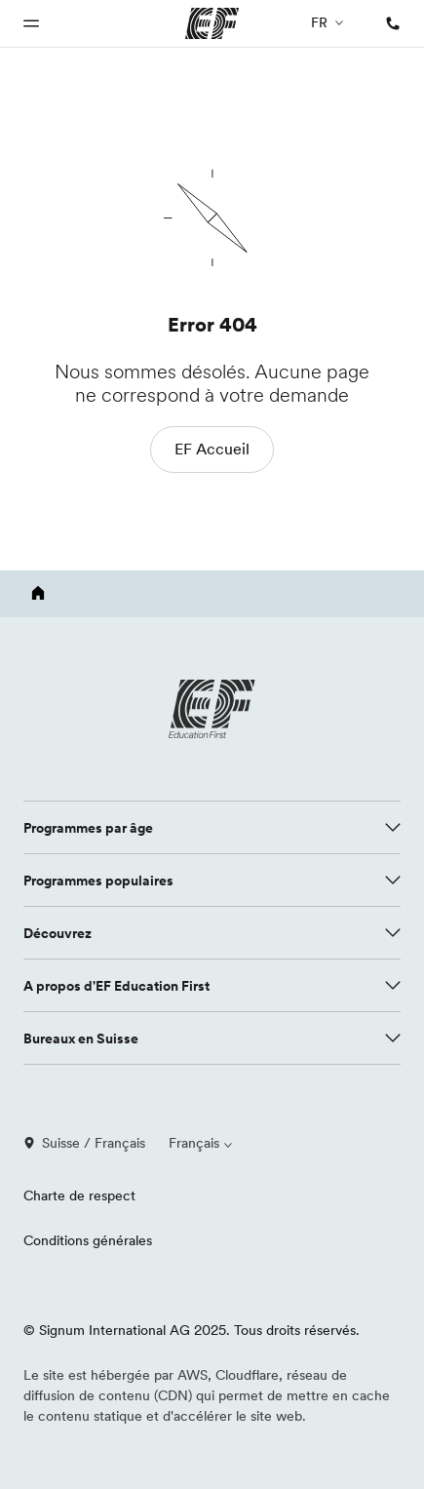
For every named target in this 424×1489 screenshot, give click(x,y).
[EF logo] (212, 709)
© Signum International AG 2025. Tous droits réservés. (191, 1330)
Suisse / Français (84, 1143)
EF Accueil (212, 448)
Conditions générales (87, 1240)
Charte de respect (79, 1195)
